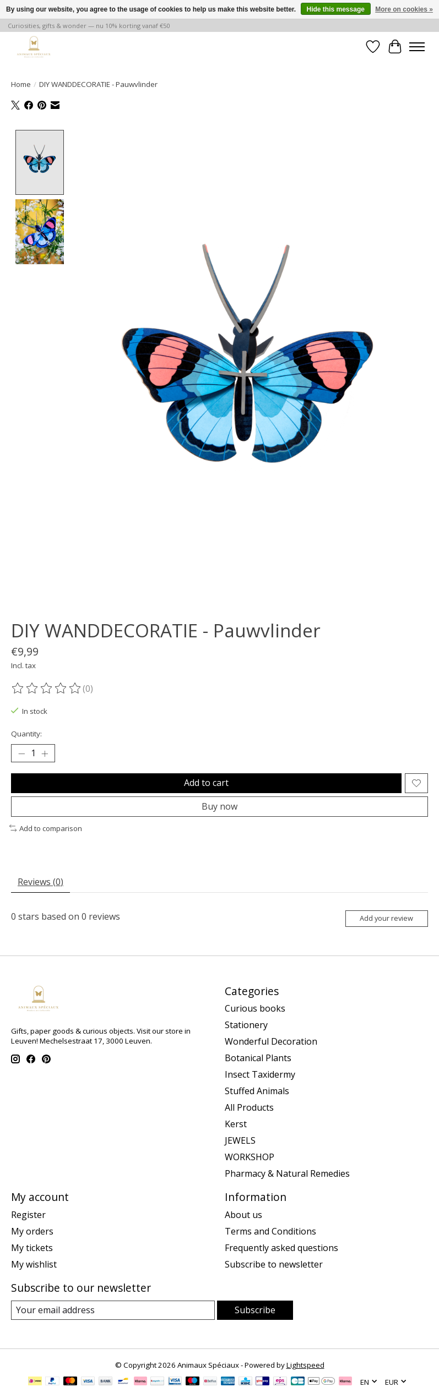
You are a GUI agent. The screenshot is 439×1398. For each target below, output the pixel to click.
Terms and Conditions (270, 1231)
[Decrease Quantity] (21, 753)
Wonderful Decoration (271, 1041)
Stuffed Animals (257, 1091)
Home (21, 84)
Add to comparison (45, 828)
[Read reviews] (47, 688)
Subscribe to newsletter (274, 1264)
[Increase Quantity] (44, 753)
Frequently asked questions (281, 1248)
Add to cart (206, 783)
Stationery (246, 1025)
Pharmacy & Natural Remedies (287, 1173)
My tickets (32, 1248)
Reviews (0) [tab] (40, 882)
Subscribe (255, 1310)
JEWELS (240, 1140)
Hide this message (336, 9)
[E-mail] (113, 1310)
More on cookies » (404, 9)
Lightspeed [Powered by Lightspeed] (305, 1365)
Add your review (386, 918)
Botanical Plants (258, 1058)
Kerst (236, 1124)
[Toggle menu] (417, 47)
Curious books (255, 1008)
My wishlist (34, 1264)
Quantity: (26, 734)
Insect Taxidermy (260, 1074)
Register (28, 1215)
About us (243, 1215)
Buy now (219, 806)
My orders (32, 1231)
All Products (249, 1107)
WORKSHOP (249, 1157)
